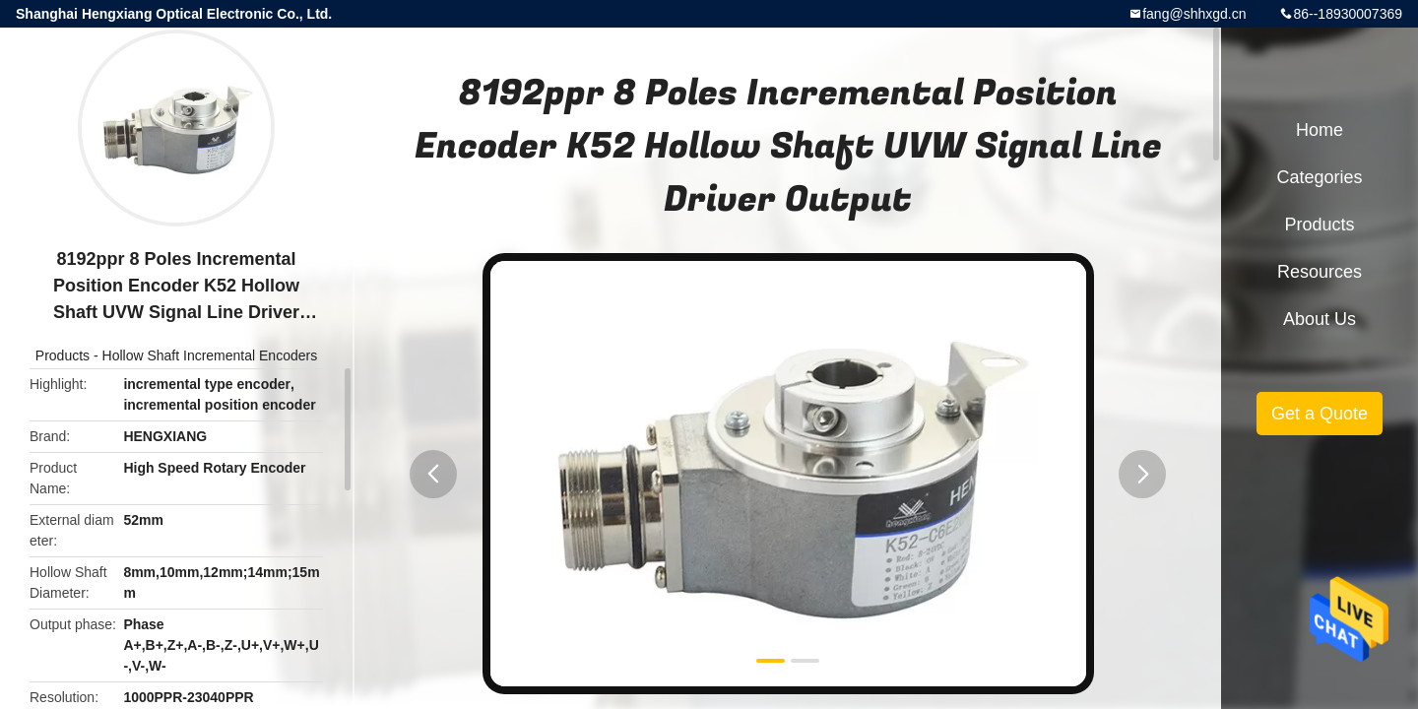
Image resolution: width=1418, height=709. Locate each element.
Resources (1319, 272)
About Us (1319, 319)
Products (62, 355)
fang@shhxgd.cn (1194, 14)
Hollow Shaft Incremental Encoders (210, 355)
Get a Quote (1319, 413)
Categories (1319, 177)
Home (1319, 130)
